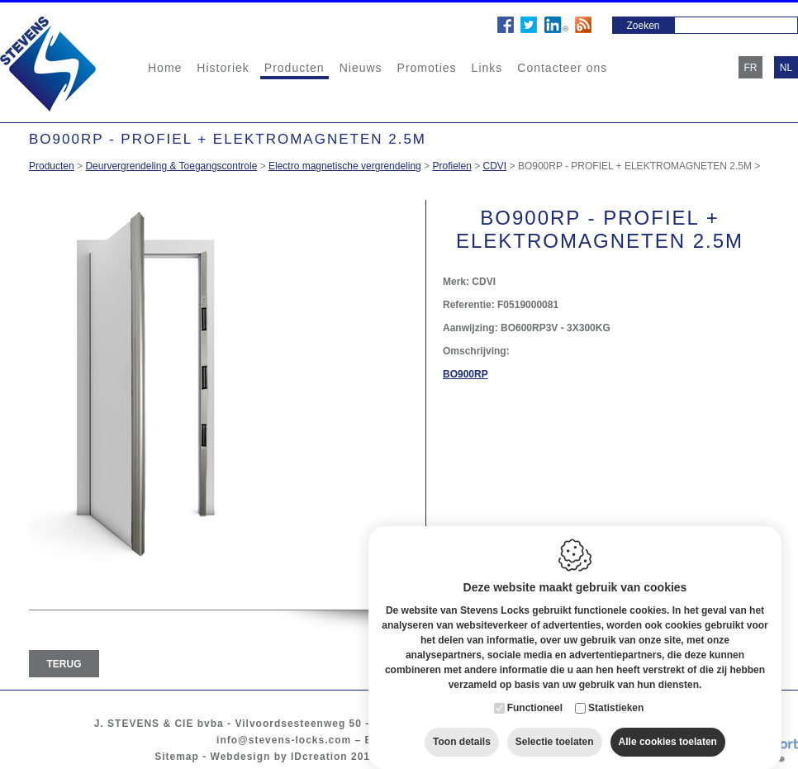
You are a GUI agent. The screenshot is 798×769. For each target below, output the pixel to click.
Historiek (223, 67)
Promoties (427, 67)
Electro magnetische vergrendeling (344, 166)
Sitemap (176, 756)
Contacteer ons (562, 67)
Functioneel (535, 698)
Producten (294, 67)
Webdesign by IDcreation (279, 756)
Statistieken (616, 698)
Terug (64, 664)
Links (487, 67)
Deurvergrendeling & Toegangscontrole (171, 166)
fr (751, 68)
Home (165, 67)
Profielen (451, 166)
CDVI (495, 166)
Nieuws (361, 67)
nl (786, 68)
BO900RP (465, 374)
